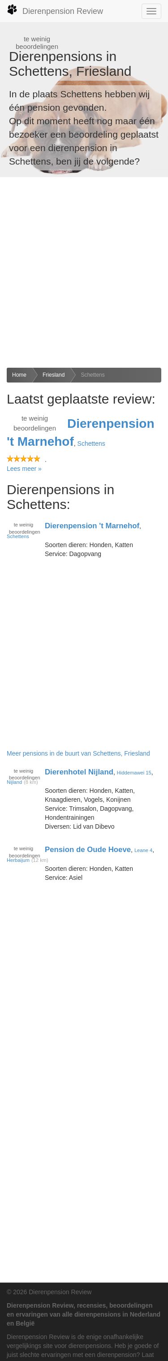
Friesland (54, 375)
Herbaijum (18, 860)
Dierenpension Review (55, 10)
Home (19, 375)
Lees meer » (24, 468)
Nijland (14, 782)
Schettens (92, 375)
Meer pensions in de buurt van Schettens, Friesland (78, 753)
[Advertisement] (84, 272)
